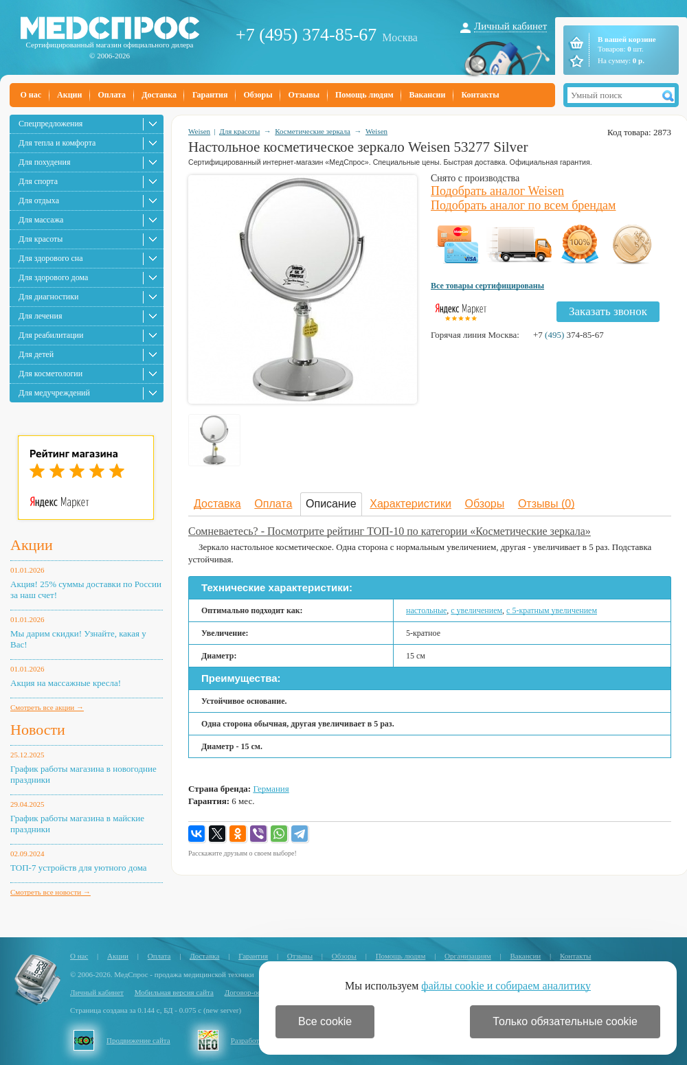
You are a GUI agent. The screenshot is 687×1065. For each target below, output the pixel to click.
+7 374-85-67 (568, 335)
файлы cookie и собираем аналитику (506, 986)
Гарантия (209, 95)
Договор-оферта (250, 992)
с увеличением (476, 610)
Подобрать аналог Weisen (497, 191)
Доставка (159, 95)
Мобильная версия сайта (174, 992)
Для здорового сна (51, 258)
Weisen (199, 131)
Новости (37, 729)
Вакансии (427, 95)
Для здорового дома (53, 277)
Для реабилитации (51, 335)
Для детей (36, 354)
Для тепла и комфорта (57, 143)
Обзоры (257, 95)
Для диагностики (48, 296)
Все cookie (325, 1021)
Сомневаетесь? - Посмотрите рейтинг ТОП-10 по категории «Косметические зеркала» (389, 531)
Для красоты (41, 239)
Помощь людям (364, 95)
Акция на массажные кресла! (65, 683)
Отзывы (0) (546, 503)
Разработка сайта (258, 1040)
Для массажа (41, 220)
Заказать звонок (608, 311)
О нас (31, 95)
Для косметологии (50, 373)
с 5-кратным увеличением (551, 610)
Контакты (480, 95)
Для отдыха (39, 200)
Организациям (467, 956)
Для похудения (44, 162)
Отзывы (304, 95)
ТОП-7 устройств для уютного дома (78, 867)
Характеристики (410, 503)
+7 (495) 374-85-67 (306, 35)
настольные (426, 610)
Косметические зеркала (312, 131)
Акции (69, 95)
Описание (331, 503)
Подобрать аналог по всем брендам (523, 205)
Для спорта (38, 181)
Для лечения (40, 316)
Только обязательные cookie (565, 1021)
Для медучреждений (54, 393)
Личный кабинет (510, 26)
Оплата (112, 95)
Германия (271, 788)
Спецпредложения (50, 123)
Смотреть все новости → (50, 892)
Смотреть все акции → (47, 707)
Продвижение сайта (138, 1040)
